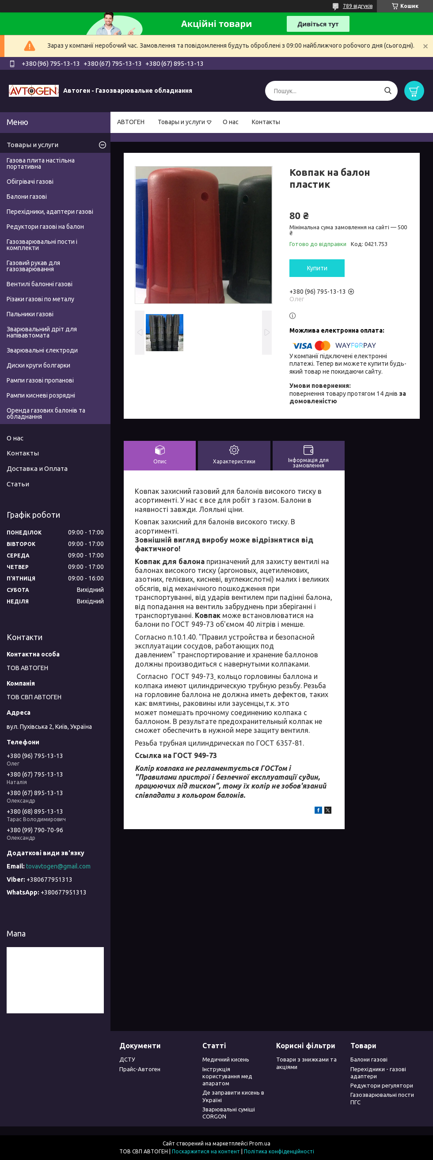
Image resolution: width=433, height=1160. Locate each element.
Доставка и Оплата (37, 468)
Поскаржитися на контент (206, 1151)
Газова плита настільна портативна (41, 163)
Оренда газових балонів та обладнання (46, 413)
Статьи (18, 484)
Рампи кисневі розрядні (41, 395)
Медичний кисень (225, 1059)
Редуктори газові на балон (45, 226)
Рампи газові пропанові (40, 380)
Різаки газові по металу (40, 299)
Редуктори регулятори (381, 1085)
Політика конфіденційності (279, 1151)
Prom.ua (259, 1143)
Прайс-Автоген (139, 1069)
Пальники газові (30, 314)
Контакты (266, 121)
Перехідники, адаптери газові (50, 211)
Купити (317, 268)
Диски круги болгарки (38, 365)
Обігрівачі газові (30, 181)
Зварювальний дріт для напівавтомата (42, 332)
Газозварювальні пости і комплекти (42, 244)
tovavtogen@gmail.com (58, 866)
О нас (231, 121)
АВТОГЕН (130, 121)
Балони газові (27, 196)
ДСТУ (127, 1059)
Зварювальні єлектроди (42, 350)
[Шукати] (388, 91)
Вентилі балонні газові (39, 284)
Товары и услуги (181, 121)
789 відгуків (357, 6)
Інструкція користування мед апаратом (227, 1076)
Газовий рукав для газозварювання (33, 266)
